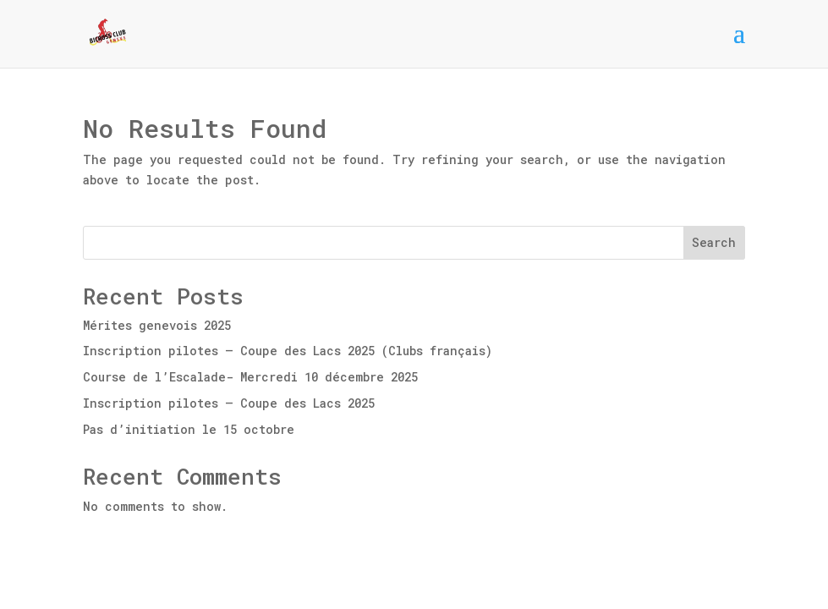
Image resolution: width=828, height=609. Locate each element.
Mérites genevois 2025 (157, 325)
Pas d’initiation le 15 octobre (188, 429)
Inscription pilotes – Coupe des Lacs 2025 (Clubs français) (287, 351)
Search (714, 242)
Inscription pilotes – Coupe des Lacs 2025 (229, 403)
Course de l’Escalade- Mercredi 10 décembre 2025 (250, 377)
